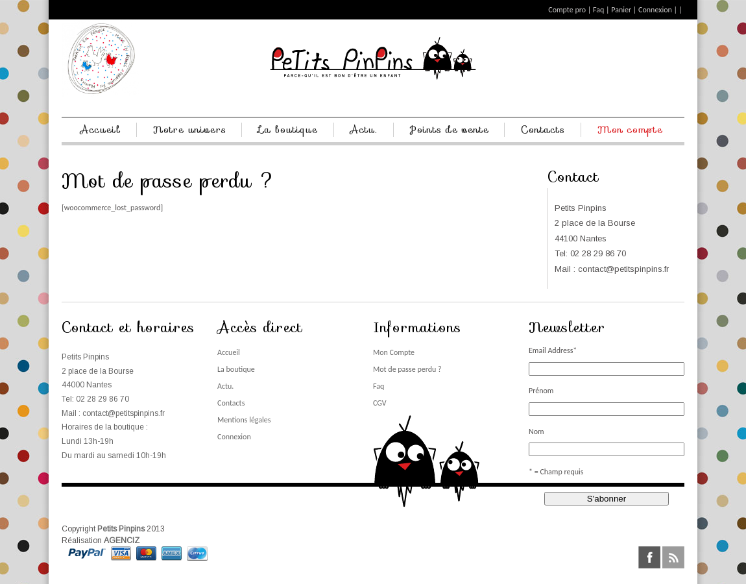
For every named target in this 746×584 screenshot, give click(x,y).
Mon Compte (394, 352)
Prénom (541, 390)
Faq (598, 9)
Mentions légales (244, 419)
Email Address (553, 350)
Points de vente (449, 130)
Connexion (655, 9)
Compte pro (567, 9)
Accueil (100, 130)
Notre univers (189, 130)
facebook (649, 557)
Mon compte (630, 130)
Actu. (364, 130)
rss (673, 557)
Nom (536, 431)
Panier (621, 9)
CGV (380, 403)
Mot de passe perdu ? (407, 369)
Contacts (543, 130)
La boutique (288, 130)
